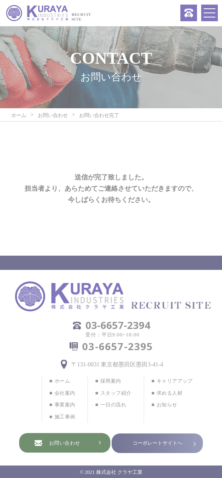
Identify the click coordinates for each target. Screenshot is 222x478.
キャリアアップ (175, 380)
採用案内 (110, 380)
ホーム (62, 380)
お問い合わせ (64, 443)
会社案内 (65, 393)
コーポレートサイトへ (157, 443)
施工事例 (65, 416)
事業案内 (65, 404)
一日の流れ (113, 404)
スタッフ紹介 (115, 393)
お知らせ (167, 404)
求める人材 (169, 393)
